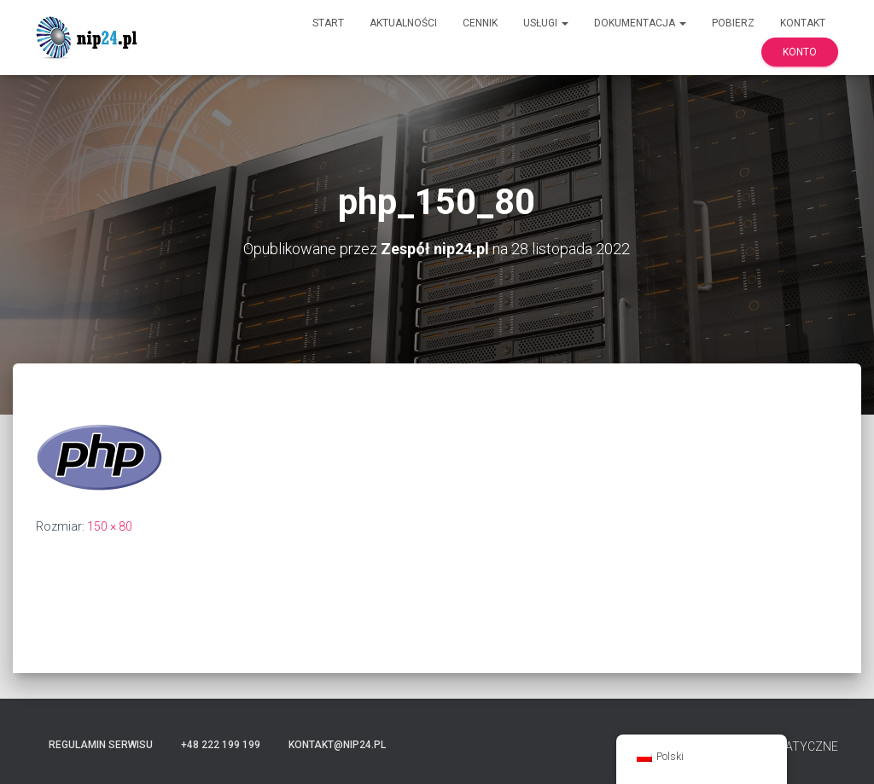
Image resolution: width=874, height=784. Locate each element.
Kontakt (802, 23)
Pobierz (733, 23)
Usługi (545, 23)
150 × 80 (109, 526)
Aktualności (403, 23)
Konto (800, 52)
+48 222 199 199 (220, 745)
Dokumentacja (640, 23)
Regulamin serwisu (101, 745)
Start (328, 23)
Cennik (480, 23)
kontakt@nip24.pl (337, 745)
